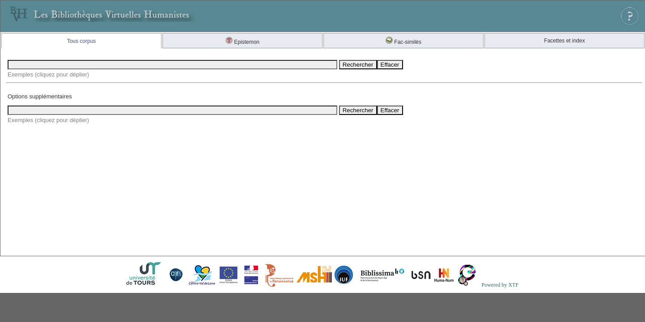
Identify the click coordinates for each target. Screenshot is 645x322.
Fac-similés (403, 42)
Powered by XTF (499, 285)
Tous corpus (81, 41)
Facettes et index (564, 41)
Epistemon (242, 42)
